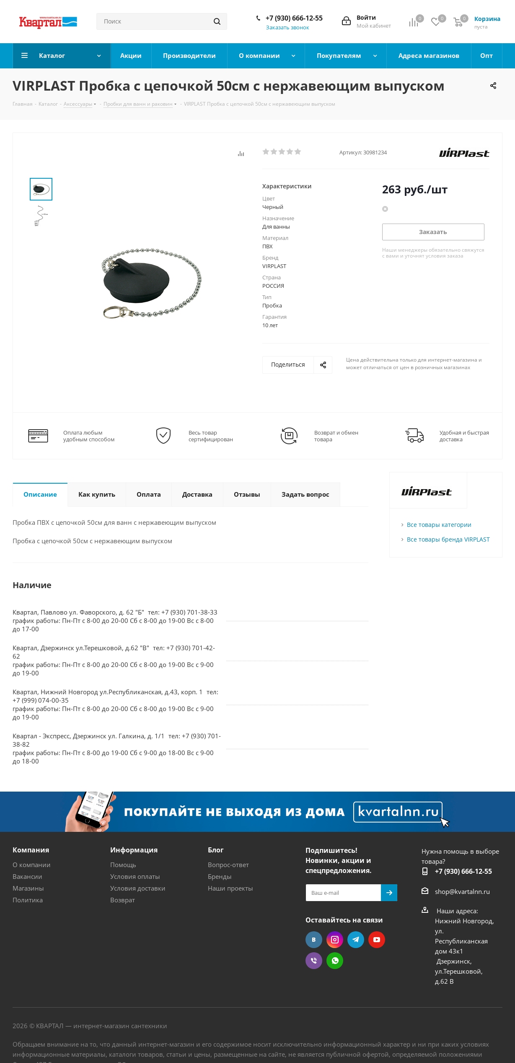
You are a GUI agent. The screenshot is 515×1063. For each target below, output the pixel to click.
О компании (32, 864)
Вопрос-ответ (228, 864)
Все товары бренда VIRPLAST (448, 539)
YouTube (376, 939)
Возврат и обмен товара (336, 436)
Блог (216, 850)
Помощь (123, 864)
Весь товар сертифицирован (211, 436)
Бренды (220, 876)
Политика (28, 900)
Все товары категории (439, 525)
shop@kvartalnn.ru (462, 891)
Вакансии (27, 876)
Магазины (28, 888)
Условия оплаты (135, 876)
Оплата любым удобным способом (89, 436)
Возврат (122, 900)
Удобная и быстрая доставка (464, 436)
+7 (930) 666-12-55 (294, 18)
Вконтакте (313, 939)
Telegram (355, 939)
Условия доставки (138, 888)
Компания (31, 850)
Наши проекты (230, 888)
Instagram (334, 939)
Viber (313, 960)
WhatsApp (334, 960)
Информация (134, 850)
